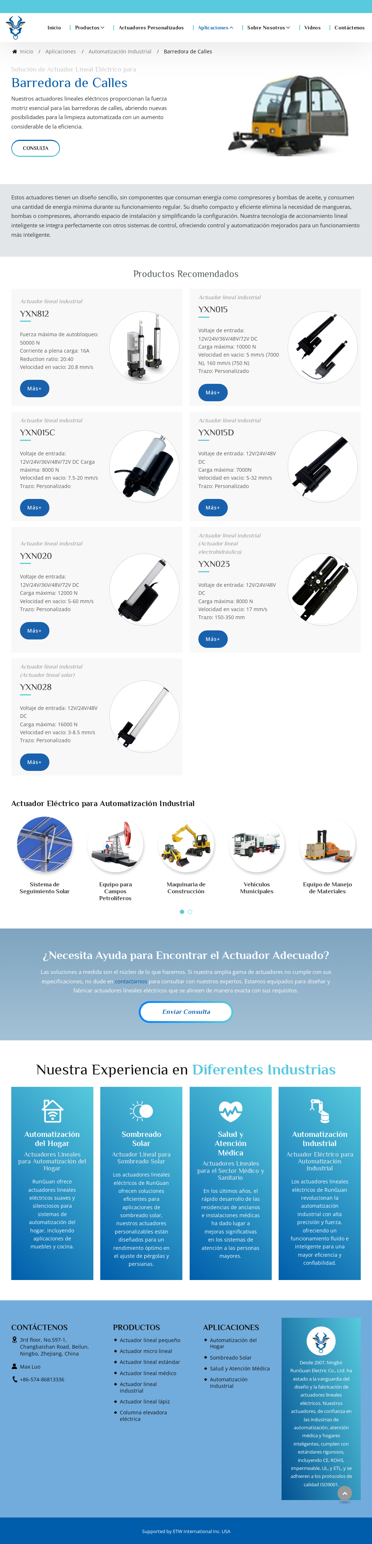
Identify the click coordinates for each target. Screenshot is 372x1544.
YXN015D (238, 427)
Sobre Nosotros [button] (266, 28)
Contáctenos (350, 28)
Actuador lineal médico (148, 1373)
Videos (312, 28)
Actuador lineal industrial (138, 1387)
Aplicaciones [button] (213, 28)
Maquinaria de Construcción (186, 888)
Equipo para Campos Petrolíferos (115, 891)
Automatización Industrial (120, 51)
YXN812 (60, 307)
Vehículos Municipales (257, 888)
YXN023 (238, 550)
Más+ (34, 388)
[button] (182, 912)
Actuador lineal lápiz (145, 1401)
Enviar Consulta (186, 1011)
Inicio (54, 28)
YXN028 (60, 677)
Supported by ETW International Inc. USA (186, 1531)
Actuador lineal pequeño (150, 1340)
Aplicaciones (60, 51)
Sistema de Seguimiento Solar (45, 888)
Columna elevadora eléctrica (143, 1415)
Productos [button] (87, 28)
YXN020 (60, 550)
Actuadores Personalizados (151, 28)
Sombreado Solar (141, 1139)
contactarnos (131, 981)
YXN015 (238, 303)
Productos (136, 1327)
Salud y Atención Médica (231, 1143)
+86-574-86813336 (42, 1379)
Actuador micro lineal (146, 1351)
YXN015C (60, 427)
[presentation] (19, 870)
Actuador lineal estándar (150, 1361)
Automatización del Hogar (52, 1139)
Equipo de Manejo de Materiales (327, 888)
